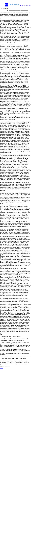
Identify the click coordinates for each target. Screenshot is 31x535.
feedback (1, 368)
